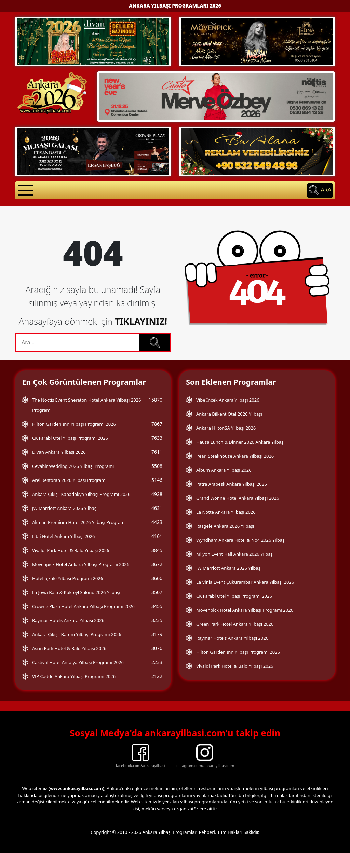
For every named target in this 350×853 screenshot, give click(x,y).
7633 (156, 438)
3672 (156, 564)
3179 (156, 634)
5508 (156, 466)
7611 (156, 452)
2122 (156, 676)
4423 (156, 522)
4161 (156, 536)
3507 (156, 592)
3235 (156, 620)
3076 (156, 648)
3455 (156, 606)
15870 (155, 399)
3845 (156, 550)
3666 (156, 578)
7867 (156, 424)
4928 (156, 494)
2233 (156, 662)
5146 (156, 480)
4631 (156, 508)
